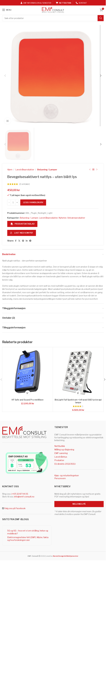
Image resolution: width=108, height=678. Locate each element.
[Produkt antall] (13, 503)
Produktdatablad (23, 524)
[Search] (53, 18)
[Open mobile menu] (7, 10)
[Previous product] (90, 470)
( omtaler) (24, 484)
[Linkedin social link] (26, 541)
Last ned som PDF (21, 533)
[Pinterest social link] (23, 541)
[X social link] (19, 541)
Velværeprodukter (76, 518)
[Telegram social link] (30, 541)
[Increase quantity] (17, 503)
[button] (5, 133)
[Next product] (97, 470)
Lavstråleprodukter (24, 470)
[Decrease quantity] (9, 503)
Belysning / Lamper (47, 470)
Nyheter (62, 518)
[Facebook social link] (15, 541)
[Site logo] (53, 9)
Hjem (9, 470)
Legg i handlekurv (33, 502)
